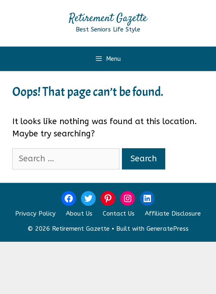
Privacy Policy (35, 213)
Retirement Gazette (108, 18)
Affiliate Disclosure (173, 213)
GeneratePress (167, 228)
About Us (79, 213)
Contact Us (119, 213)
